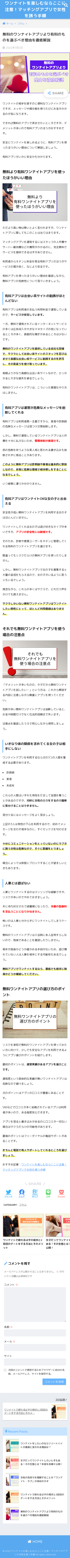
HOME (35, 1541)
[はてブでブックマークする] (35, 1193)
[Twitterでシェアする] (9, 1193)
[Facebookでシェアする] (22, 1193)
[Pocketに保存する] (61, 1193)
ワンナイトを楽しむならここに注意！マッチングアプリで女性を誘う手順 (35, 9)
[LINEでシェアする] (48, 1193)
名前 (8, 1327)
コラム (23, 1204)
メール (9, 1341)
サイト (8, 1356)
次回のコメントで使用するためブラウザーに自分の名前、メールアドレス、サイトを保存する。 (36, 1372)
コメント (11, 1285)
